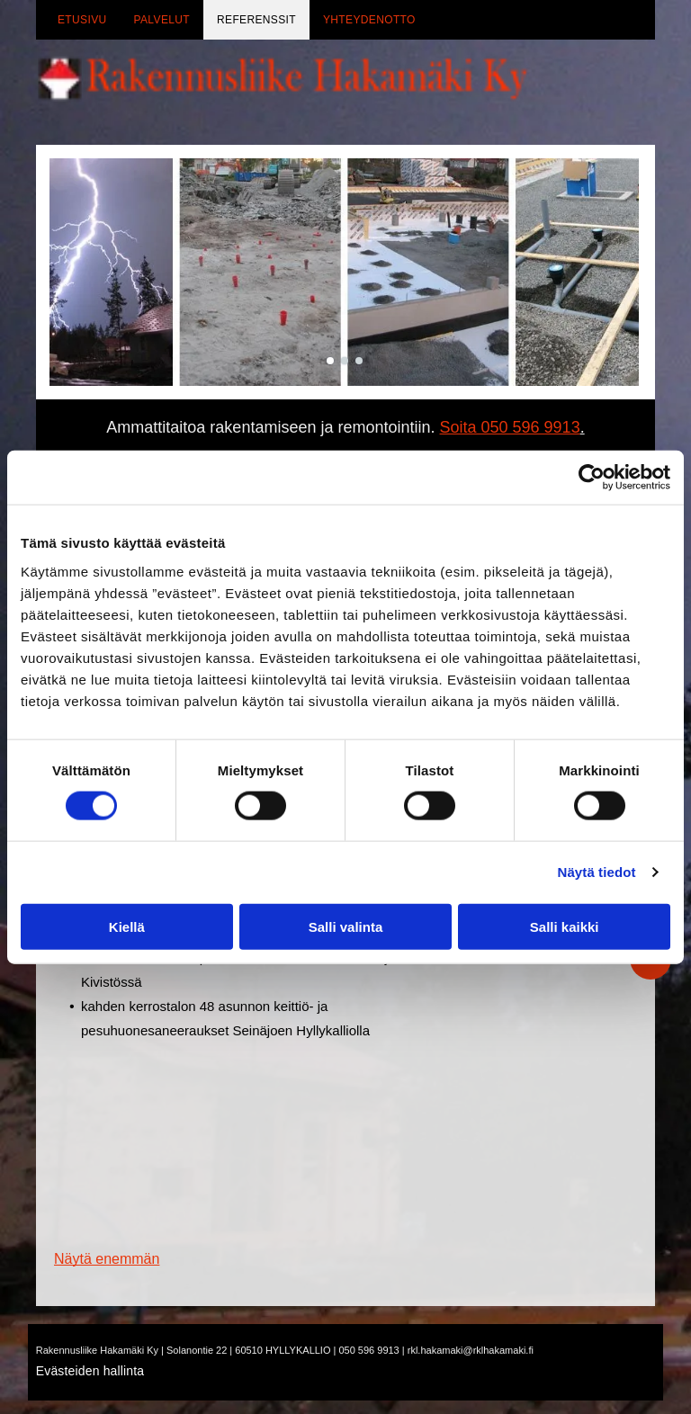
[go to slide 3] (359, 360)
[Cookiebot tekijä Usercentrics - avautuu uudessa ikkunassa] (591, 477)
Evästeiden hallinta (90, 1371)
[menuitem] (82, 20)
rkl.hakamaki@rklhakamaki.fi (471, 1350)
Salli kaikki (564, 927)
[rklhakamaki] (146, 1156)
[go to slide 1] (330, 360)
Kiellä (127, 927)
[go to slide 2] (344, 360)
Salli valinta (346, 927)
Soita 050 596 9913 (510, 427)
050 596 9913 (368, 1350)
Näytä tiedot (597, 872)
